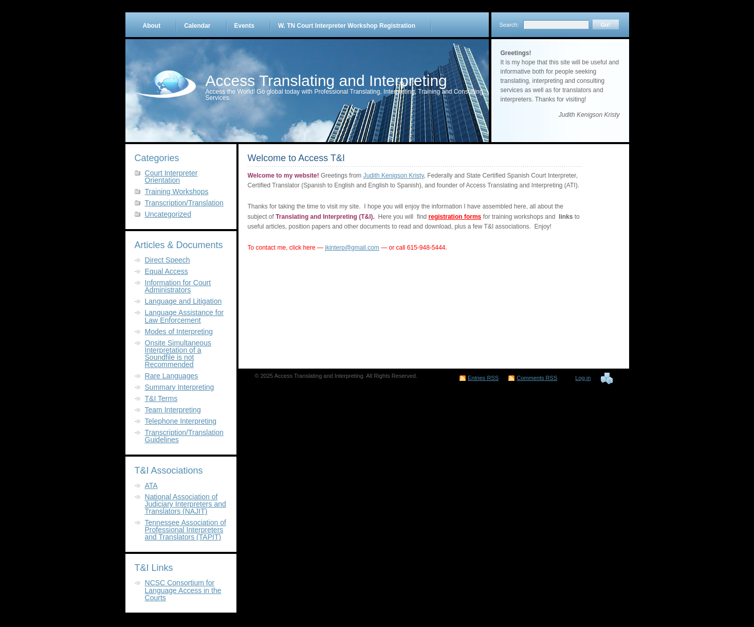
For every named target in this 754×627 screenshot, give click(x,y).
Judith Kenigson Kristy (393, 175)
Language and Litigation (183, 301)
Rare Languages (171, 376)
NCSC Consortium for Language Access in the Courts (183, 590)
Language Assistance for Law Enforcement (184, 316)
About (152, 25)
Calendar (197, 25)
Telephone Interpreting (181, 421)
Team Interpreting (173, 410)
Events (244, 25)
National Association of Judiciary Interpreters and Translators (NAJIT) (185, 504)
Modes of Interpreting (179, 331)
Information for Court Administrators (178, 286)
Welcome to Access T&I (296, 158)
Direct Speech (167, 260)
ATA (151, 485)
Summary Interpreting (179, 387)
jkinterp (335, 247)
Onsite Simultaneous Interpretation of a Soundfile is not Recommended (178, 354)
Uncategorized (168, 214)
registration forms (455, 216)
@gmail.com (362, 247)
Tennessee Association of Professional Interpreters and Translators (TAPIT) (185, 529)
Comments (537, 378)
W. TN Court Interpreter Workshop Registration (346, 25)
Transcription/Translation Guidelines (184, 436)
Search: (509, 25)
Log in (583, 378)
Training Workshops (177, 191)
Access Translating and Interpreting (326, 80)
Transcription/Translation (184, 203)
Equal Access (166, 271)
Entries (483, 378)
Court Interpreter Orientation (171, 176)
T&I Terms (161, 398)
